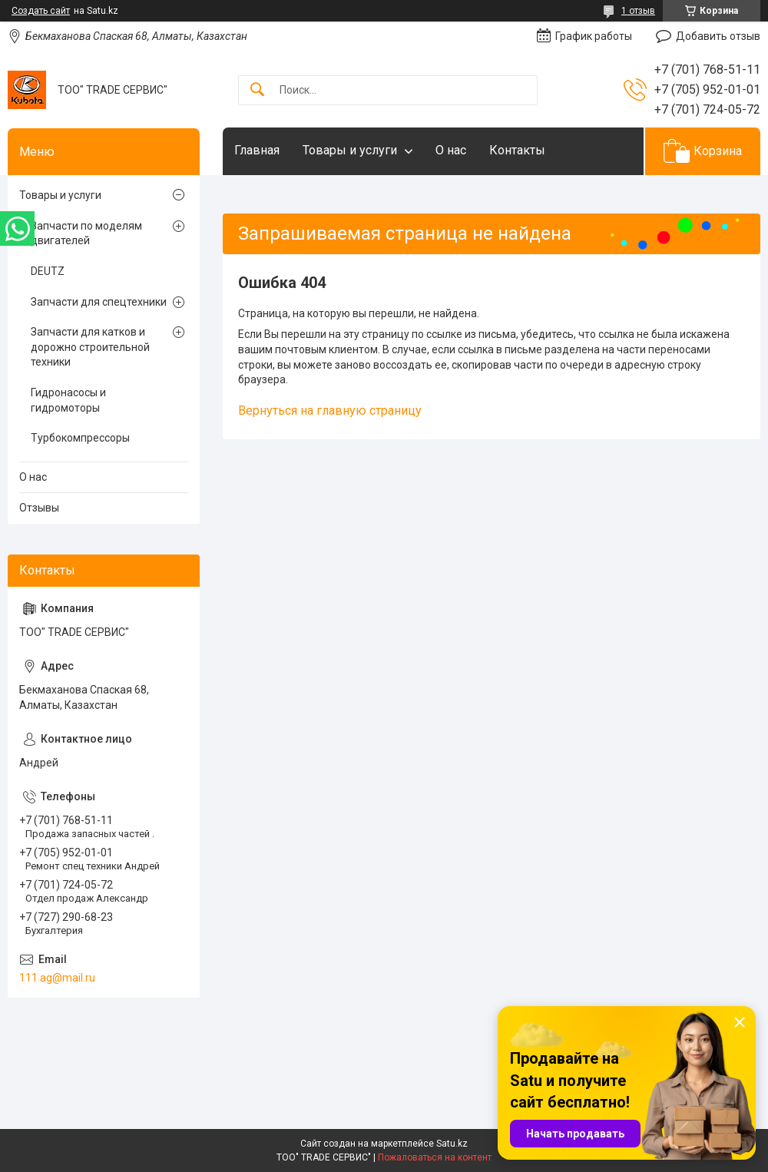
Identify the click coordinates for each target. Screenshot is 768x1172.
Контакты (517, 150)
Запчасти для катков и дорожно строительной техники (90, 347)
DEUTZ (48, 271)
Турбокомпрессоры (80, 438)
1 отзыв (638, 10)
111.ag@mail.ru (57, 978)
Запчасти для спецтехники (99, 302)
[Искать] (257, 90)
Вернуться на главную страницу (330, 410)
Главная (257, 150)
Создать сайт (41, 10)
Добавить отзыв (718, 36)
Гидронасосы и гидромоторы (68, 400)
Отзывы (39, 508)
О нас (450, 150)
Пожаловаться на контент (435, 1157)
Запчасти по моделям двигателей (86, 233)
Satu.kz (452, 1143)
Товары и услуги (350, 150)
